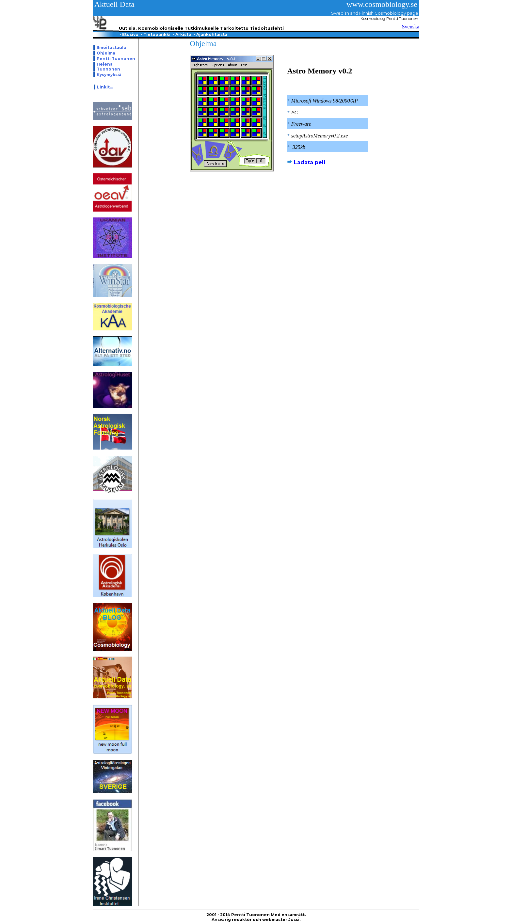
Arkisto (182, 34)
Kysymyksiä (109, 74)
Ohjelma (106, 53)
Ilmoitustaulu (111, 47)
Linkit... (105, 87)
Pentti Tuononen (116, 58)
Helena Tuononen (108, 67)
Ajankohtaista (211, 34)
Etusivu (129, 34)
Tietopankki (156, 34)
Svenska (410, 26)
